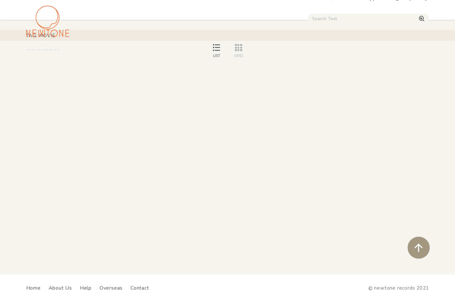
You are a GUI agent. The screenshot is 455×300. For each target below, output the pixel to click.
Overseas (111, 288)
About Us (60, 288)
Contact (139, 288)
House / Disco (47, 54)
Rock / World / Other (210, 54)
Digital (351, 54)
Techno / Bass (98, 54)
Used (319, 54)
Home (33, 288)
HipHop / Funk (150, 54)
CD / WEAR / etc (274, 54)
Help (86, 288)
